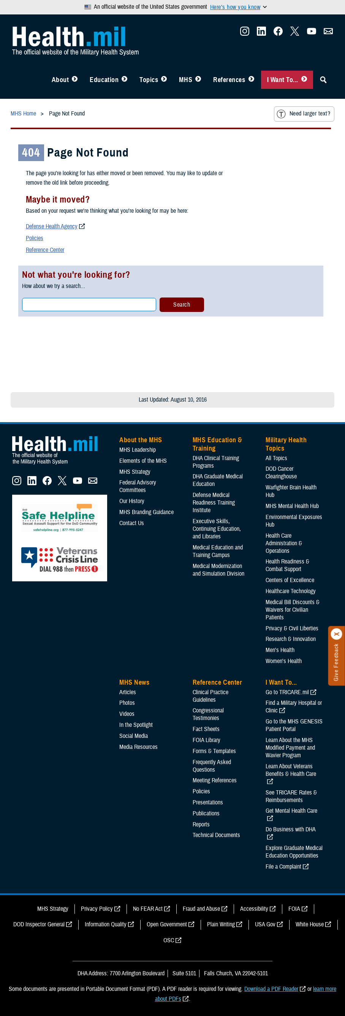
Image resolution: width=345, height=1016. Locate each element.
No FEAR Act (148, 909)
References (229, 80)
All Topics (276, 458)
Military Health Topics (286, 444)
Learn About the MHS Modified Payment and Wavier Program (290, 747)
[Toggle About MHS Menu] (75, 80)
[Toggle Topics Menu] (164, 80)
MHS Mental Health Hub (292, 506)
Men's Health (280, 650)
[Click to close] (336, 634)
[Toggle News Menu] (198, 80)
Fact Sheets (206, 729)
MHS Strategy (134, 472)
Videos (127, 714)
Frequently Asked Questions (212, 766)
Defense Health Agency (52, 226)
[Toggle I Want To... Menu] (304, 80)
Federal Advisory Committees (137, 486)
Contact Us (131, 523)
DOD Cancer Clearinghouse (281, 472)
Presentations (208, 802)
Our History (131, 501)
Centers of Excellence (290, 580)
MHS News (134, 682)
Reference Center (45, 250)
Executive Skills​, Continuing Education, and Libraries (217, 528)
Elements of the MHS (143, 461)
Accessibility (254, 909)
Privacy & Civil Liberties (292, 628)
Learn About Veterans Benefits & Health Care (291, 770)
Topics (148, 80)
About (60, 80)
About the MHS (140, 440)
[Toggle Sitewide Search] (323, 79)
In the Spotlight (136, 725)
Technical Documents (216, 835)
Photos (127, 703)
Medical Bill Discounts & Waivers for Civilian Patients (293, 609)
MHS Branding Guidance (146, 512)
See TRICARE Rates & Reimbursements (291, 796)
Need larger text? (303, 114)
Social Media (133, 736)
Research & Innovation (291, 639)
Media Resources (138, 747)
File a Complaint (283, 866)
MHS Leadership (137, 450)
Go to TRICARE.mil (287, 692)
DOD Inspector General (39, 924)
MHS (185, 80)
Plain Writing (221, 924)
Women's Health (284, 661)
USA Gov (265, 924)
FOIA (294, 909)
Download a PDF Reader (271, 989)
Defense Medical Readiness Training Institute (214, 502)
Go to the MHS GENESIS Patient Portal (294, 725)
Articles (127, 692)
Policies (34, 238)
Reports (201, 824)
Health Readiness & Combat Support (287, 565)
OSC (168, 940)
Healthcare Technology (291, 591)
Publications (206, 813)
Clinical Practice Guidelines (210, 696)
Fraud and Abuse (201, 909)
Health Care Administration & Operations (284, 543)
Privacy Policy (97, 909)
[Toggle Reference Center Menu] (251, 80)
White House (310, 924)
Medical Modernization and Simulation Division (218, 570)
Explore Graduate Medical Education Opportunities (294, 851)
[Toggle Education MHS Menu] (124, 80)
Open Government (167, 924)
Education (104, 80)
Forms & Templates (214, 751)
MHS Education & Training (217, 444)
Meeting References (215, 780)
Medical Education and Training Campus (218, 551)
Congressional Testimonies (208, 714)
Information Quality (106, 924)
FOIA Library (206, 740)
